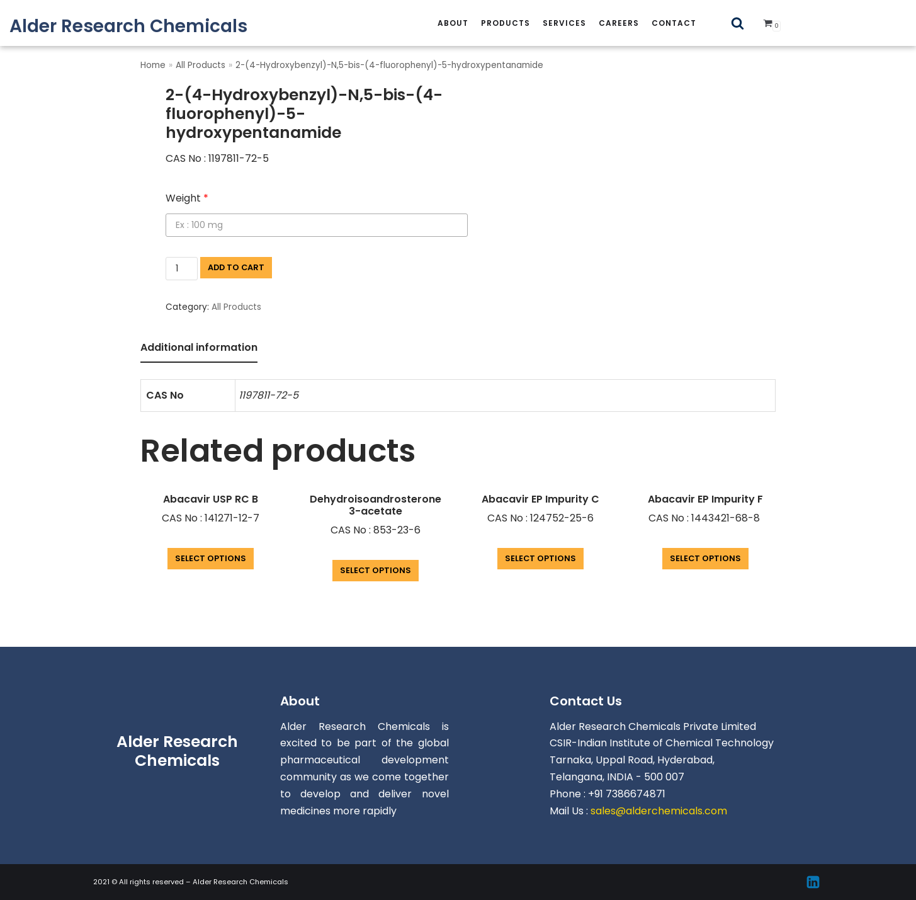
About (453, 23)
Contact (674, 23)
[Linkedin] (813, 882)
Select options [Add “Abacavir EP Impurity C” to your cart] (540, 558)
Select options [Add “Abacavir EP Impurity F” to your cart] (705, 558)
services (564, 23)
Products (505, 23)
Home (153, 65)
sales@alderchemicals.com (659, 811)
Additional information (198, 347)
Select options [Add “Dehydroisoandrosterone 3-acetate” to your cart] (375, 570)
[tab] (198, 348)
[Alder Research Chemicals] (128, 26)
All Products (200, 65)
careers (619, 23)
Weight (187, 198)
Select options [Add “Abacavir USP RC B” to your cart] (210, 558)
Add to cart (236, 267)
